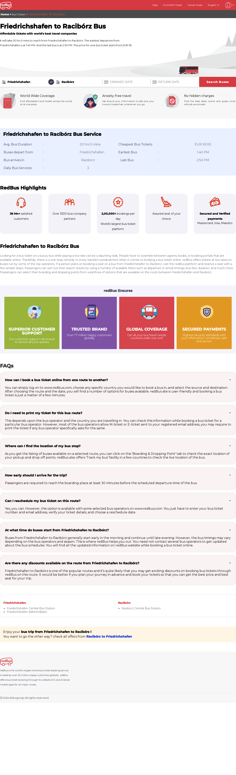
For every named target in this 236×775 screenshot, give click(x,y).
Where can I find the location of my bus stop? (42, 446)
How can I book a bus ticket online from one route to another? (56, 380)
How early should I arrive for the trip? (36, 475)
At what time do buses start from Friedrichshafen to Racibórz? (57, 530)
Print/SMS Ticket (172, 5)
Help (155, 5)
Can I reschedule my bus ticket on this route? (42, 501)
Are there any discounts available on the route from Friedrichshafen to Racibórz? (72, 563)
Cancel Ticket (194, 5)
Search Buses (217, 82)
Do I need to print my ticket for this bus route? (43, 413)
